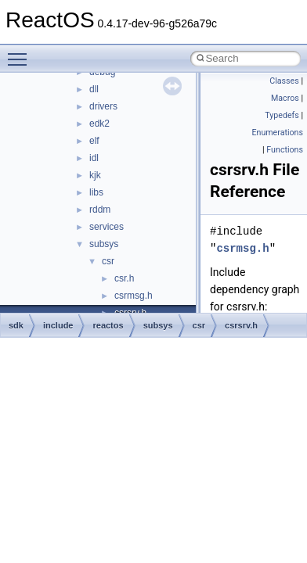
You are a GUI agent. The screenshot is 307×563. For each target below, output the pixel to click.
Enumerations (277, 132)
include (58, 325)
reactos (107, 325)
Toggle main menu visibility (21, 52)
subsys (103, 243)
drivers (103, 106)
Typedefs (282, 115)
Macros (285, 98)
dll (94, 89)
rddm (99, 209)
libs (96, 192)
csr (108, 261)
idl (94, 157)
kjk (95, 175)
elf (94, 140)
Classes (283, 81)
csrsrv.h (241, 325)
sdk (16, 325)
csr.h (124, 278)
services (106, 226)
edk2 (99, 123)
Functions (284, 150)
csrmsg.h (133, 295)
